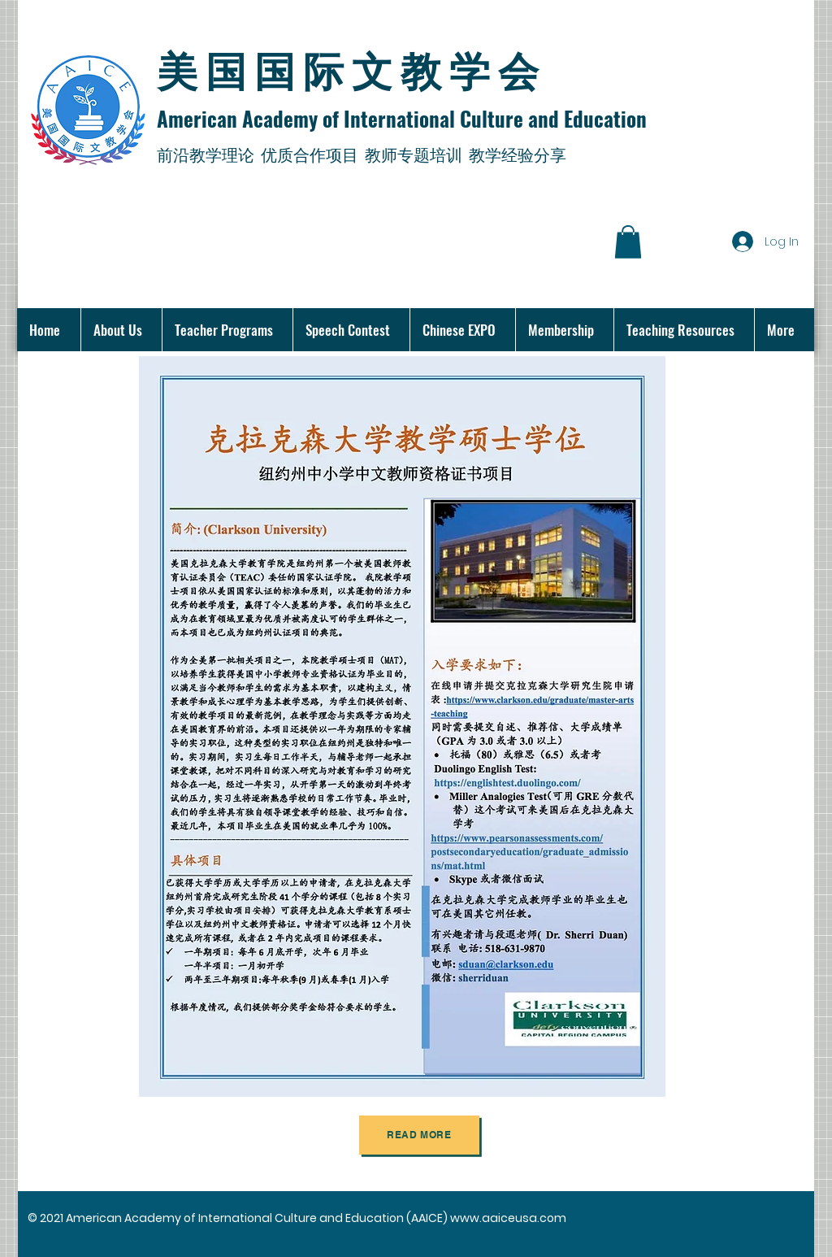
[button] (628, 242)
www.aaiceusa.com (508, 1218)
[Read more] (419, 1135)
